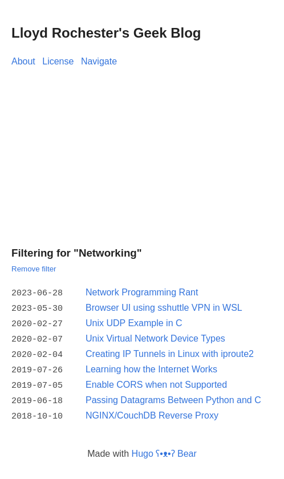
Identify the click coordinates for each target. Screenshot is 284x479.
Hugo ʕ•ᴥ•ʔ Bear (164, 446)
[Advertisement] (142, 154)
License (58, 61)
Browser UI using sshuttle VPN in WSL (164, 307)
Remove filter (33, 269)
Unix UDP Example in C (134, 321)
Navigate (99, 61)
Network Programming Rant (142, 292)
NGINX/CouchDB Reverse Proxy (152, 409)
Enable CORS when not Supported (156, 380)
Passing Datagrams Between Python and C (173, 394)
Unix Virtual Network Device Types (155, 336)
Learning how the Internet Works (151, 365)
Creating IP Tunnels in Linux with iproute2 (170, 350)
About (23, 61)
